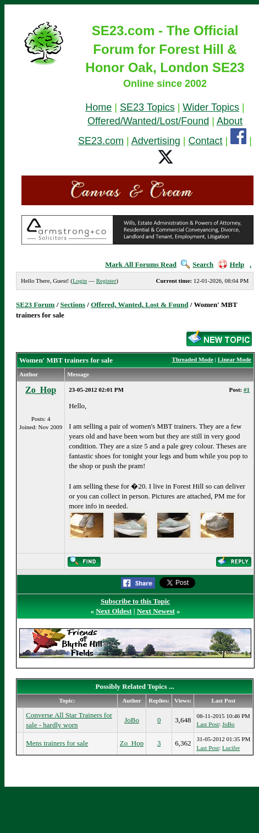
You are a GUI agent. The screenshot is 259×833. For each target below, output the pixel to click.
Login (80, 280)
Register (106, 280)
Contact (206, 140)
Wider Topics (211, 107)
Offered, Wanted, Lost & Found (139, 304)
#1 (247, 389)
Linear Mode (234, 359)
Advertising (155, 140)
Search (197, 264)
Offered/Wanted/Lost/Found (148, 121)
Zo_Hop (40, 389)
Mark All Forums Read (141, 264)
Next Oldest (113, 611)
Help (231, 264)
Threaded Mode (192, 359)
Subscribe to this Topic (135, 601)
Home (98, 107)
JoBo (131, 720)
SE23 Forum (35, 304)
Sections (73, 304)
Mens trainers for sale (57, 743)
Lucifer (231, 747)
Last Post (207, 724)
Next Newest (156, 611)
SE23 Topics (147, 107)
